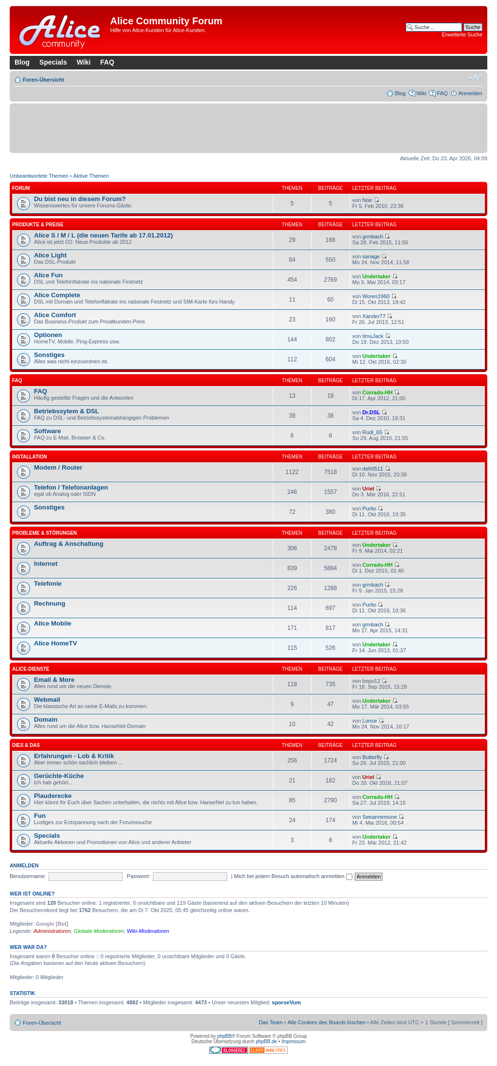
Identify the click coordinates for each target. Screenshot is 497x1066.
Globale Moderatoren (99, 931)
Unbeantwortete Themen (39, 176)
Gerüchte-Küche (59, 775)
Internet (45, 563)
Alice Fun (48, 275)
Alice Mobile (52, 623)
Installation (29, 456)
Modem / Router (58, 467)
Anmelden (470, 93)
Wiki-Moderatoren (148, 931)
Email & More (54, 679)
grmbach (373, 236)
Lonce (370, 721)
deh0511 (373, 469)
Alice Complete (57, 295)
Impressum (293, 1041)
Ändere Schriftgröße (475, 77)
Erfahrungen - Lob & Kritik (74, 756)
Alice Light (50, 255)
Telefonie (48, 583)
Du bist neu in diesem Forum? (80, 199)
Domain (45, 719)
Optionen (48, 334)
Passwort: (138, 876)
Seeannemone (380, 817)
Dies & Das (26, 745)
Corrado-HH (378, 392)
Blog (22, 62)
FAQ (107, 62)
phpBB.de (266, 1041)
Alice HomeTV (55, 643)
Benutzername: (28, 876)
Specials (53, 62)
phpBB (224, 1036)
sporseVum (286, 1002)
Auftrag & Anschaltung (68, 543)
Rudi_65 (372, 432)
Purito (370, 508)
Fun (40, 815)
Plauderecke (53, 795)
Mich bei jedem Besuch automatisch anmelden (293, 876)
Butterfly (372, 757)
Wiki (84, 62)
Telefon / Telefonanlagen (71, 487)
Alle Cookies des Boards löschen (326, 1022)
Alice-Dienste (31, 669)
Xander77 (374, 316)
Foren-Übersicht (43, 80)
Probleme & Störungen (44, 533)
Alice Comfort (55, 315)
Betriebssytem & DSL (66, 411)
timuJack (373, 336)
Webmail (47, 699)
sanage (371, 256)
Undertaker (377, 276)
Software (47, 431)
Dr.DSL (372, 412)
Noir (367, 200)
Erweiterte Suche (462, 34)
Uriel (368, 488)
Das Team (270, 1022)
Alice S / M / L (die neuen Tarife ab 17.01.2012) (103, 235)
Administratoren (52, 931)
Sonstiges (49, 354)
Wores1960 (376, 296)
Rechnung (49, 603)
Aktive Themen (91, 176)
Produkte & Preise (38, 224)
